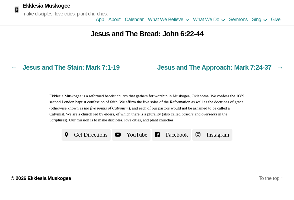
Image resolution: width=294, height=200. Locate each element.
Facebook (171, 134)
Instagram (212, 134)
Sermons (238, 19)
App (100, 19)
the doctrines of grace (226, 102)
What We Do (206, 19)
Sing (256, 19)
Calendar (134, 19)
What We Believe (165, 19)
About (114, 19)
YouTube (131, 134)
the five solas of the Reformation (163, 102)
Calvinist (56, 114)
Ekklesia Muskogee (46, 5)
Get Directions (86, 134)
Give (275, 19)
